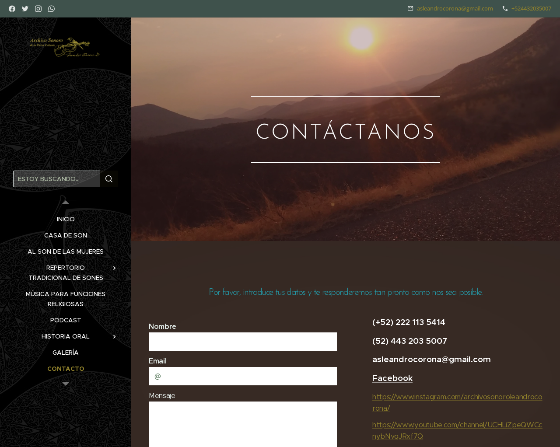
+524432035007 (531, 8)
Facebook (392, 378)
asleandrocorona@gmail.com (455, 8)
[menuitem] (66, 219)
